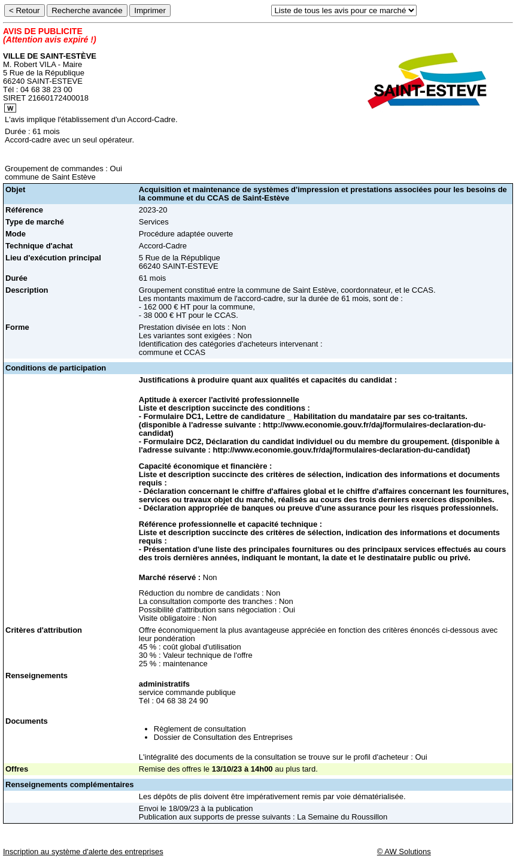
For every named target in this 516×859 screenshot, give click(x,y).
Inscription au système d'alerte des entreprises (83, 851)
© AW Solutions (404, 851)
